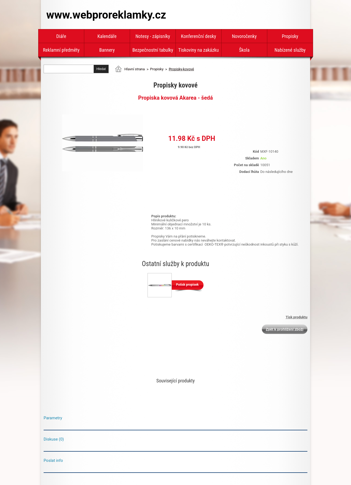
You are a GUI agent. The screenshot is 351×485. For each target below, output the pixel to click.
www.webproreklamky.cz (106, 15)
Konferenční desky (198, 36)
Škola (244, 50)
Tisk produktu (296, 317)
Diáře (61, 36)
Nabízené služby (290, 50)
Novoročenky (244, 36)
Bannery (107, 50)
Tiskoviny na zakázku (198, 50)
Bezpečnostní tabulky (152, 50)
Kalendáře (107, 36)
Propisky (290, 36)
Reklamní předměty (61, 50)
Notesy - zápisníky (152, 36)
